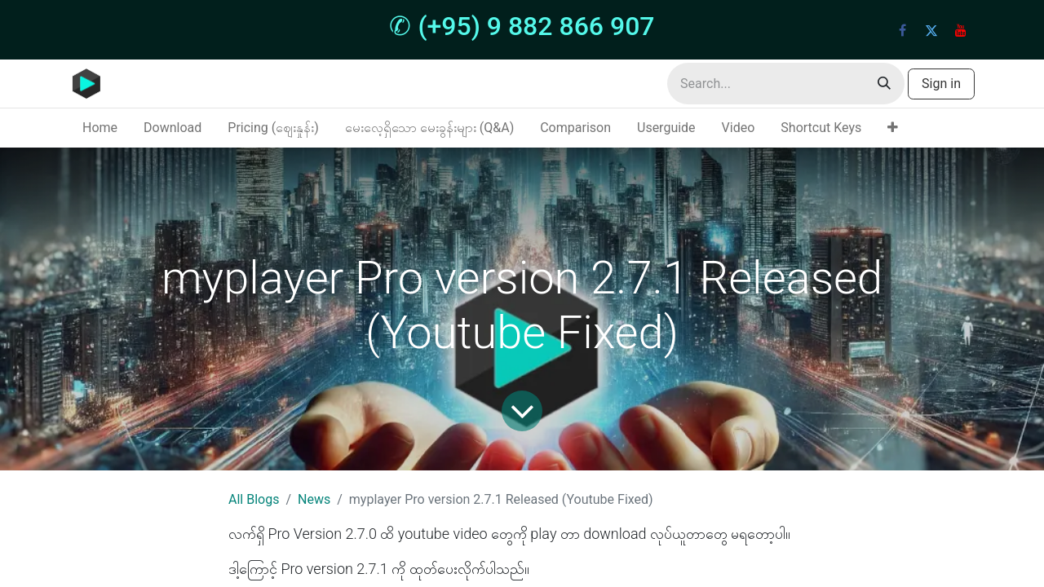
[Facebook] (902, 30)
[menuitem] (99, 128)
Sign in (941, 83)
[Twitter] (931, 30)
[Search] (884, 83)
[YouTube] (961, 30)
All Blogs (253, 499)
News (314, 499)
